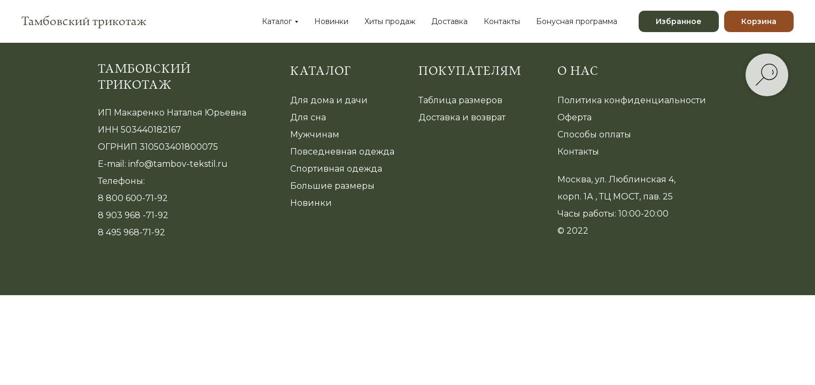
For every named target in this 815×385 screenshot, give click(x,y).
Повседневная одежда (342, 152)
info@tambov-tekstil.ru (178, 164)
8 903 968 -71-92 (133, 215)
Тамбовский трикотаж (144, 77)
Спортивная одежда (336, 169)
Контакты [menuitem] (502, 21)
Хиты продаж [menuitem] (389, 21)
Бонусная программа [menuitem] (576, 21)
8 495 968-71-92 (131, 232)
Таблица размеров (460, 100)
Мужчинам (314, 134)
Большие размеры (332, 186)
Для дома (312, 100)
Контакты (578, 152)
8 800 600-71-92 (133, 198)
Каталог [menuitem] (277, 21)
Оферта (574, 117)
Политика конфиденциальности (631, 100)
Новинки (311, 203)
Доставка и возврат (462, 117)
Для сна (308, 117)
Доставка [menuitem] (449, 21)
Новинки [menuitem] (331, 21)
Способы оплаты (594, 134)
